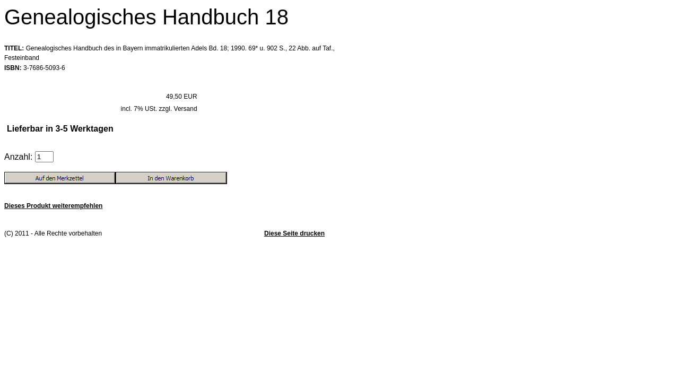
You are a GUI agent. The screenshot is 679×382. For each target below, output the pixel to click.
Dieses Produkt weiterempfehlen (53, 206)
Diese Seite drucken (294, 233)
